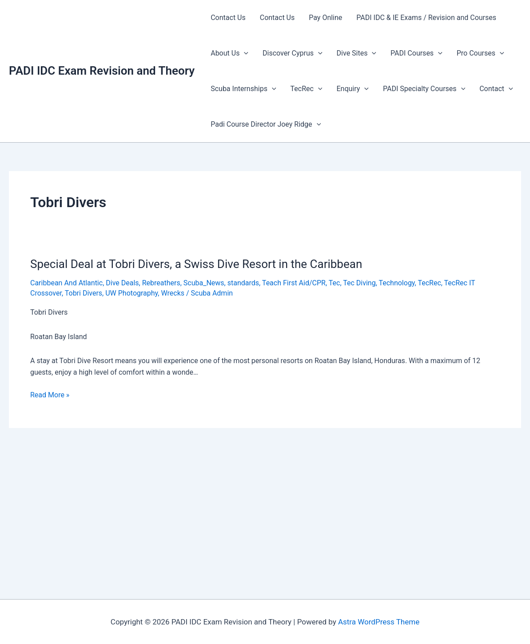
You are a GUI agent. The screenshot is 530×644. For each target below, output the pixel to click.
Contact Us (228, 17)
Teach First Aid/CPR (294, 283)
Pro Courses (480, 53)
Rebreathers (161, 283)
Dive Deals (122, 283)
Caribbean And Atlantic (66, 283)
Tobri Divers (83, 293)
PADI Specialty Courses (424, 89)
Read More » (49, 395)
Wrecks (172, 293)
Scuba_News (203, 283)
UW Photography (131, 293)
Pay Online (325, 17)
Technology (396, 283)
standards (243, 283)
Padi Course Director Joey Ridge (266, 124)
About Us (229, 53)
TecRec (307, 89)
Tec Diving (359, 283)
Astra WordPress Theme (378, 621)
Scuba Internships (243, 89)
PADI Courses (416, 53)
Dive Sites (356, 53)
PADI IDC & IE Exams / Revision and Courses (426, 17)
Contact (496, 89)
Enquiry (352, 89)
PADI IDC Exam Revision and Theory (102, 70)
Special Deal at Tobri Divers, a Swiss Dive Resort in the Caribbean (196, 264)
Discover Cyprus (293, 53)
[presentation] (243, 53)
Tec (334, 283)
